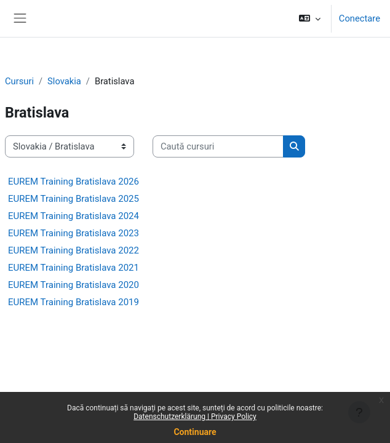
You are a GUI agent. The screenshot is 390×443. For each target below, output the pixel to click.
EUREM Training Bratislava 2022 (73, 250)
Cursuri (19, 81)
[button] (309, 18)
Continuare (194, 432)
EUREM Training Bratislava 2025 (73, 198)
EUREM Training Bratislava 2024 (73, 216)
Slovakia (64, 81)
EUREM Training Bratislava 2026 (73, 181)
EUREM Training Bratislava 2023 (73, 233)
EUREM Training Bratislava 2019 (73, 302)
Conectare (359, 18)
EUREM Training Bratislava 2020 (73, 284)
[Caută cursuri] (218, 146)
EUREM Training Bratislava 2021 (73, 267)
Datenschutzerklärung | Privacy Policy (195, 416)
